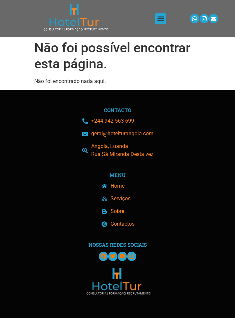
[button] (160, 18)
